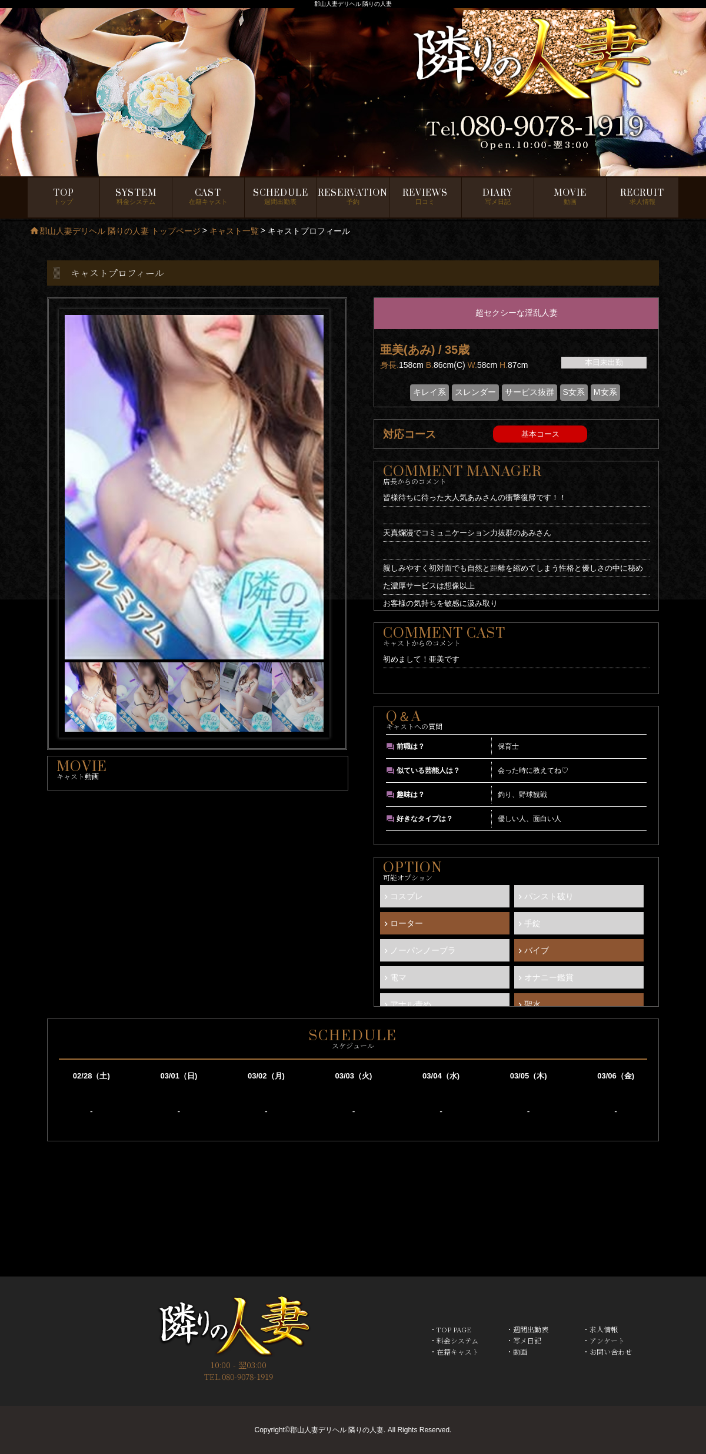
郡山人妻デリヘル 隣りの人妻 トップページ (115, 231)
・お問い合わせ (607, 1351)
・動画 (516, 1351)
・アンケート (603, 1340)
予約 (353, 196)
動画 (570, 196)
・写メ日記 (523, 1340)
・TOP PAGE (450, 1329)
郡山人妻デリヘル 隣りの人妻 (337, 1430)
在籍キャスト (208, 196)
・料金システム (453, 1340)
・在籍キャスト (454, 1351)
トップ (63, 196)
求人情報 (642, 196)
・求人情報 (600, 1329)
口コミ (425, 196)
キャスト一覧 (234, 231)
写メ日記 (497, 196)
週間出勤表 (280, 196)
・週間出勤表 (527, 1329)
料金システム (135, 196)
